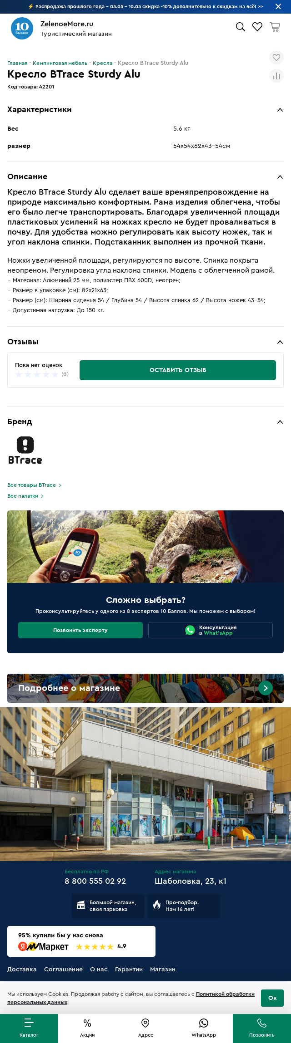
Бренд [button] (19, 421)
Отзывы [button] (23, 342)
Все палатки (22, 496)
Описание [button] (27, 176)
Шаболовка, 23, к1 (190, 881)
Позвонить (262, 1035)
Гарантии (129, 969)
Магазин (163, 969)
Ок (272, 998)
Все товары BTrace (31, 485)
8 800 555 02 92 (95, 881)
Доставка (22, 969)
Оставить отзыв (178, 370)
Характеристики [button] (39, 109)
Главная (17, 63)
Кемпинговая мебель (60, 63)
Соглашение (63, 969)
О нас (99, 969)
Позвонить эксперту (80, 630)
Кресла (102, 63)
